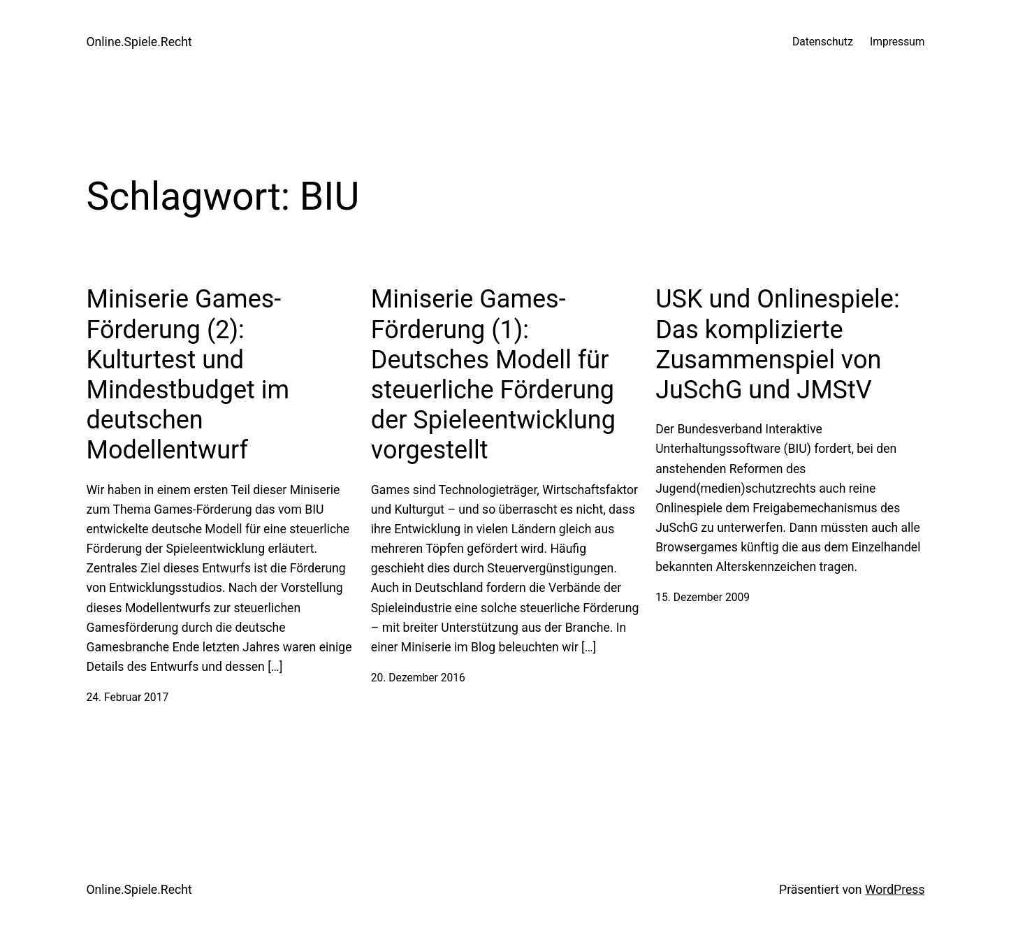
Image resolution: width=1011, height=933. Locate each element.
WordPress (895, 890)
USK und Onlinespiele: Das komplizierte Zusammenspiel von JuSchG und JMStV (777, 344)
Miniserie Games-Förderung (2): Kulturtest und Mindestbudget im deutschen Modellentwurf (188, 374)
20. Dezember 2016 (418, 678)
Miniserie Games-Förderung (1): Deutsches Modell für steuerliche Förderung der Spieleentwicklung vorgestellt (493, 374)
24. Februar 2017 (128, 697)
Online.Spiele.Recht (139, 42)
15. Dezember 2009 (702, 597)
